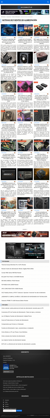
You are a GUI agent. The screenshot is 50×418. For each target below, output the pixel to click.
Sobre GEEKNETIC (7, 356)
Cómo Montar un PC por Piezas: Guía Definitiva (14, 332)
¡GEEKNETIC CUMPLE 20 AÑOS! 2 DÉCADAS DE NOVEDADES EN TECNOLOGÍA (24, 296)
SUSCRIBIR (19, 410)
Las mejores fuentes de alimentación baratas (14, 340)
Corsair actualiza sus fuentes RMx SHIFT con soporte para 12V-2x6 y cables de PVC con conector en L (41, 214)
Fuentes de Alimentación (16, 16)
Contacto (5, 362)
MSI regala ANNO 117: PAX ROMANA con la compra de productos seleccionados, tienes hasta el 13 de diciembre (8, 214)
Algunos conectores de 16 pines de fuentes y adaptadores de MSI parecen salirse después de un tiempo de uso (8, 69)
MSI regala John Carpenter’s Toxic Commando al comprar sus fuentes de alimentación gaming (41, 41)
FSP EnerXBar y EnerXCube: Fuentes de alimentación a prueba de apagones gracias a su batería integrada (41, 157)
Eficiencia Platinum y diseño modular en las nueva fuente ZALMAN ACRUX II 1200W (25, 68)
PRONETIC (32, 415)
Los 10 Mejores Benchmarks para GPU (10, 391)
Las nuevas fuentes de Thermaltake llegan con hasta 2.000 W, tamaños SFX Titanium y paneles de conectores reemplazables (8, 127)
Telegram (6, 406)
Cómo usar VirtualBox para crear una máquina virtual (13, 387)
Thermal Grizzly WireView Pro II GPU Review (14, 264)
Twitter (5, 402)
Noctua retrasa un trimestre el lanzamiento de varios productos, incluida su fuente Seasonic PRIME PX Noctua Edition (41, 69)
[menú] (2, 2)
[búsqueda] (48, 2)
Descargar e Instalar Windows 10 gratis (11, 383)
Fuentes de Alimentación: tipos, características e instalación (18, 328)
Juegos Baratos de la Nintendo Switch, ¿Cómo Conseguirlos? (15, 385)
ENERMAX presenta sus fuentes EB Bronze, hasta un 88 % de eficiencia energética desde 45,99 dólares (8, 186)
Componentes (8, 16)
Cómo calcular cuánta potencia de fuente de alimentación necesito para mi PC (23, 308)
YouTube (5, 404)
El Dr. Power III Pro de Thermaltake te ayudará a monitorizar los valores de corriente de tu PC (41, 97)
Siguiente (25, 229)
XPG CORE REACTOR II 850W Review (12, 288)
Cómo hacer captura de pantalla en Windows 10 (12, 381)
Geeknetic (4, 16)
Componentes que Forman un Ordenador (13, 324)
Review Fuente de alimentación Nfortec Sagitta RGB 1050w (18, 268)
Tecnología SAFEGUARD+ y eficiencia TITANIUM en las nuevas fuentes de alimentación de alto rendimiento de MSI (41, 127)
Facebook (6, 400)
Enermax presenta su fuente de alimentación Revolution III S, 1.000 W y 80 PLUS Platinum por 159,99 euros (25, 185)
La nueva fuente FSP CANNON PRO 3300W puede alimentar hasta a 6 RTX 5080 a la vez (8, 156)
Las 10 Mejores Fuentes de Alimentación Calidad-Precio (17, 316)
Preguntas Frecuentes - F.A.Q (9, 360)
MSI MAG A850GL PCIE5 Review (11, 280)
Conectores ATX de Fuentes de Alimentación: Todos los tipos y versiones (21, 312)
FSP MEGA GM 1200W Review (10, 284)
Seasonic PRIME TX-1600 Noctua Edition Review (15, 300)
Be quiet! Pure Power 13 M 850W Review (13, 276)
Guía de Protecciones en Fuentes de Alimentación (15, 320)
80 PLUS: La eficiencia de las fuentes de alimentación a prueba (19, 344)
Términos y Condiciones (8, 358)
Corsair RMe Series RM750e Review (11, 272)
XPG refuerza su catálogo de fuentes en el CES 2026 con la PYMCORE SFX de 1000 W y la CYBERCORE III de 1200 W (25, 98)
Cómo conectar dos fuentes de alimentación (13, 336)
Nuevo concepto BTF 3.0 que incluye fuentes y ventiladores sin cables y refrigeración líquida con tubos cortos (25, 214)
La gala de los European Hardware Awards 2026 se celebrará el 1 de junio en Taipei (25, 41)
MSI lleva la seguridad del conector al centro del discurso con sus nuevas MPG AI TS (8, 41)
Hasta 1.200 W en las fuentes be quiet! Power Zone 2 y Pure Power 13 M (25, 126)
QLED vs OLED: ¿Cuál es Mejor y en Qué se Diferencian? (14, 389)
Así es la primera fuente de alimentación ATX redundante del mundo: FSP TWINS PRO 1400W (25, 156)
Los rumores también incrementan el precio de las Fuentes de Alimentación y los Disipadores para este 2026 (8, 98)
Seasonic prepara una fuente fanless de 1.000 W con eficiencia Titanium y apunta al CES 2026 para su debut (41, 186)
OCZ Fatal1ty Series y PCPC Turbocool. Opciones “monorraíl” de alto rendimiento (23, 292)
